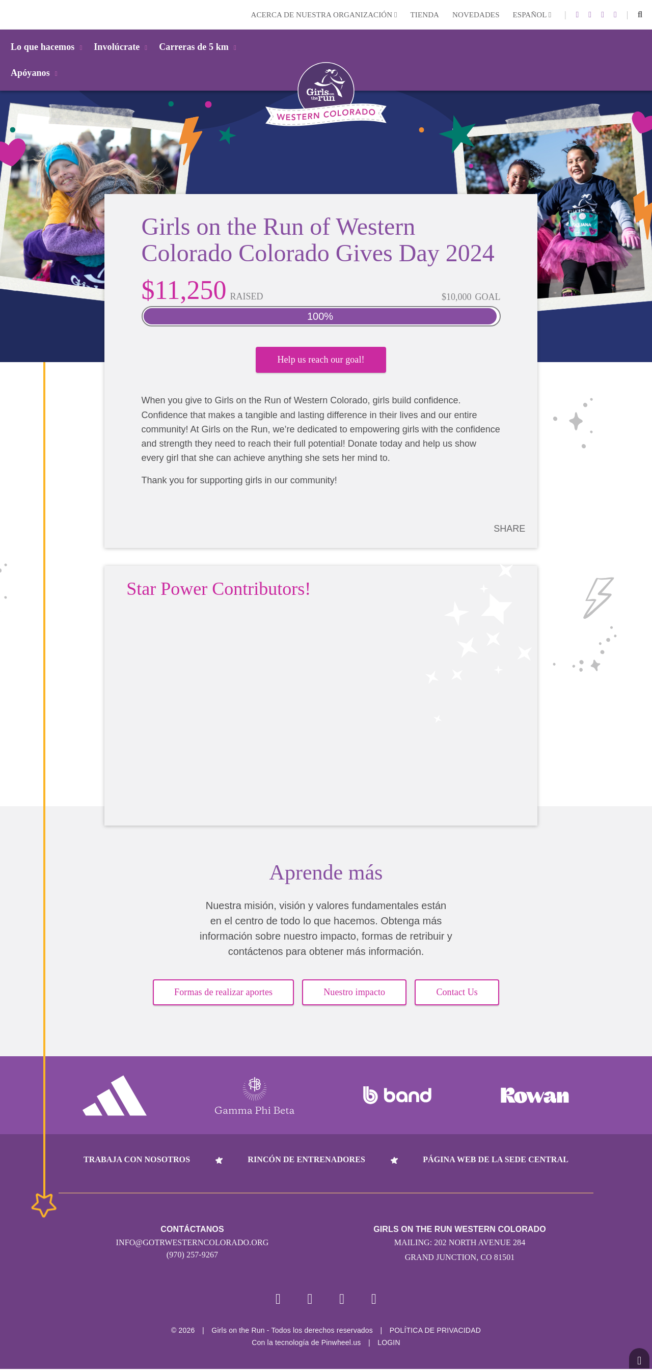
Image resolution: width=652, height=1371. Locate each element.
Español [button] (532, 15)
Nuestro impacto (354, 993)
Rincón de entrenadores (306, 1160)
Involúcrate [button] (122, 47)
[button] (640, 15)
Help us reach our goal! (320, 363)
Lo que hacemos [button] (48, 47)
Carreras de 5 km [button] (199, 47)
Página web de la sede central (495, 1160)
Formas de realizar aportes (223, 993)
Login (9, 14)
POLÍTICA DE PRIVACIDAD (435, 1332)
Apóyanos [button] (36, 73)
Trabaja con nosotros (137, 1160)
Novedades (476, 15)
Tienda (425, 15)
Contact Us (457, 993)
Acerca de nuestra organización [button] (324, 15)
